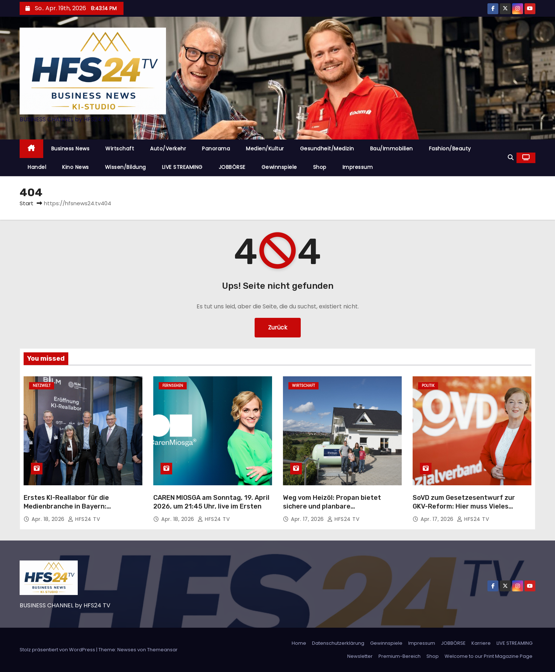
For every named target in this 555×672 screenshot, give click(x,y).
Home (299, 643)
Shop (320, 167)
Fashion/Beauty (450, 148)
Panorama (216, 148)
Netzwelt (41, 385)
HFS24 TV (84, 519)
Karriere (481, 643)
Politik (428, 385)
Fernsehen (172, 385)
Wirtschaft (119, 148)
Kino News (75, 167)
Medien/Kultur (265, 148)
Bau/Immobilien (391, 148)
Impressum (358, 167)
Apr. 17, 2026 (308, 519)
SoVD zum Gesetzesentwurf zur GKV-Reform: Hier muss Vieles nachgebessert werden (464, 506)
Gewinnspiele (279, 167)
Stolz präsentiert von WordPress (58, 649)
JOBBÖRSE (232, 167)
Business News (70, 148)
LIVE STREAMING (182, 167)
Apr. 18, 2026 (49, 519)
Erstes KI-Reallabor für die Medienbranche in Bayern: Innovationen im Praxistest (67, 506)
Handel (37, 167)
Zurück (277, 327)
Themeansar (162, 649)
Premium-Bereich (399, 656)
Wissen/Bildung (125, 167)
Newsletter (360, 656)
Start (26, 203)
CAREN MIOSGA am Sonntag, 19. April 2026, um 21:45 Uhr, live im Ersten (211, 502)
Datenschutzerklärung (338, 643)
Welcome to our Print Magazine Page (488, 656)
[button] (511, 157)
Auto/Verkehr (168, 148)
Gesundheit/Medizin (327, 148)
